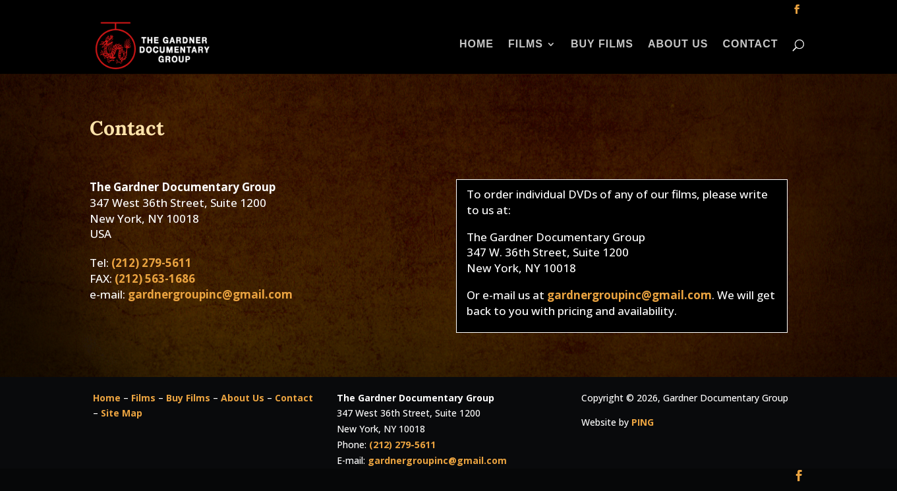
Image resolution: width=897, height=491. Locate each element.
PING (642, 422)
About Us (678, 44)
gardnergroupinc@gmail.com (210, 294)
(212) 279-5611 (151, 262)
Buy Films (602, 44)
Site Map (121, 413)
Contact (750, 44)
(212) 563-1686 (155, 278)
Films (525, 44)
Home (476, 44)
